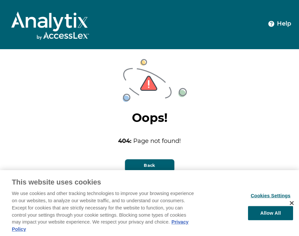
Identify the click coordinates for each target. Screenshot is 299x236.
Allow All (270, 214)
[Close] (292, 205)
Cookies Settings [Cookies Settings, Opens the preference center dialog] (270, 197)
